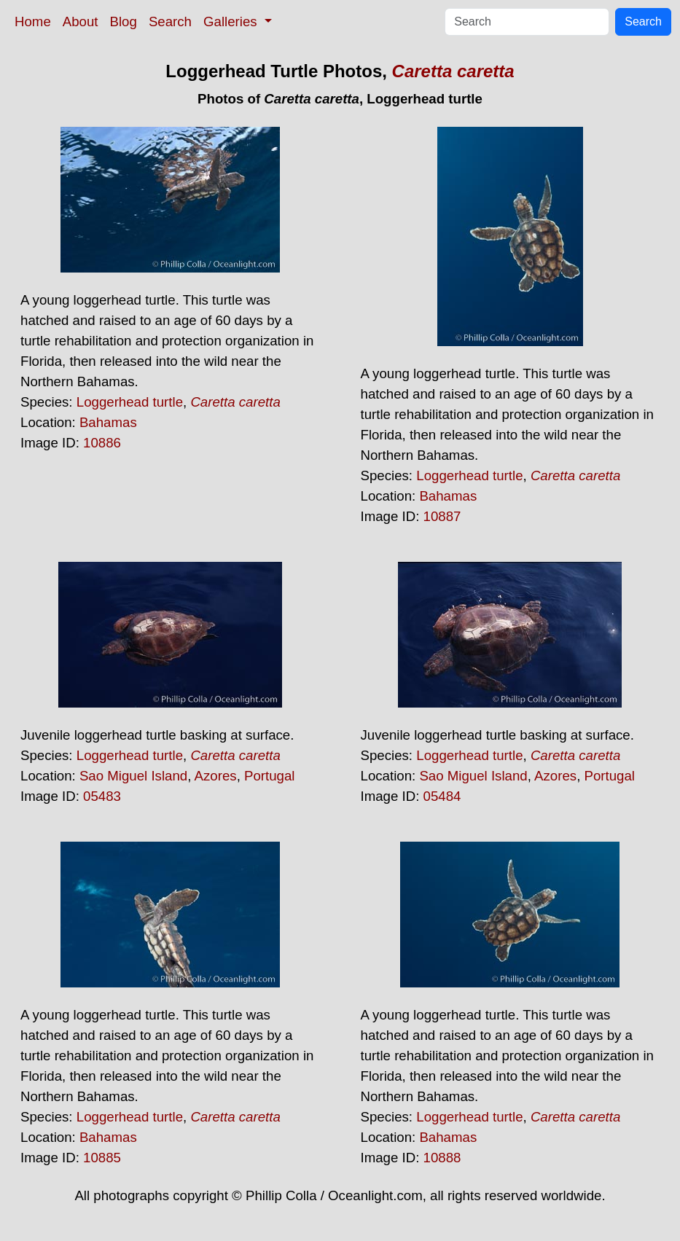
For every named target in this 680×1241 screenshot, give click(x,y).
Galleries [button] (232, 21)
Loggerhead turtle (130, 402)
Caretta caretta (453, 71)
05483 (102, 796)
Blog (123, 21)
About (80, 21)
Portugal (269, 775)
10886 (102, 442)
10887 (442, 516)
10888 (442, 1157)
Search (170, 21)
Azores (216, 775)
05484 (442, 796)
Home (33, 21)
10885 (102, 1157)
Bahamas (108, 422)
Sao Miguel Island (133, 775)
